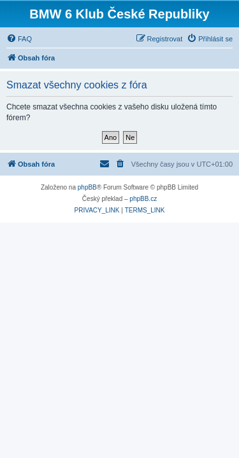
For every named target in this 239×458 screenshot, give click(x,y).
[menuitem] (19, 38)
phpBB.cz (143, 198)
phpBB (87, 187)
